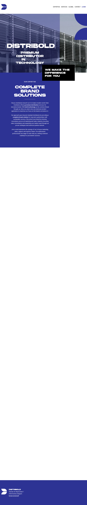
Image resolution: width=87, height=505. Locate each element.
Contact (78, 7)
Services (64, 7)
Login (84, 7)
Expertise (56, 7)
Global (71, 7)
